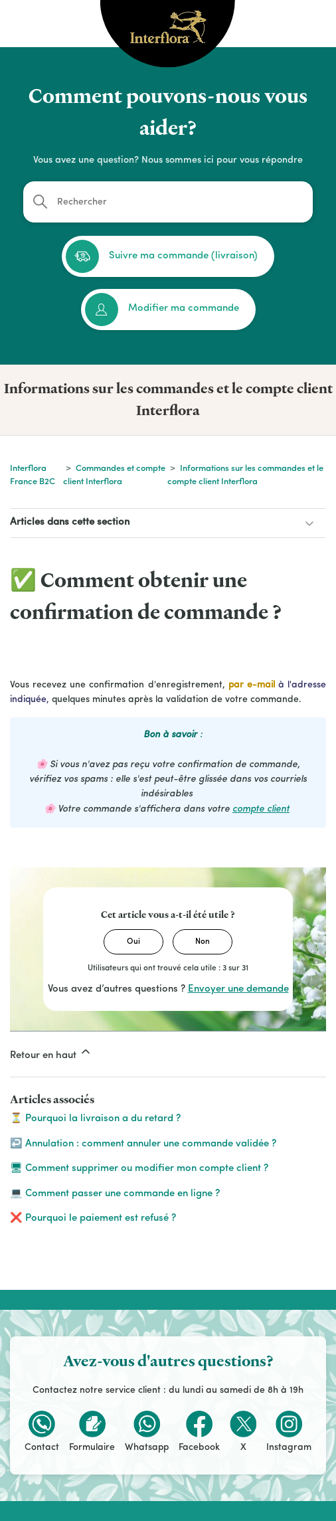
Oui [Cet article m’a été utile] (133, 942)
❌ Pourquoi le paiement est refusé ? (93, 1218)
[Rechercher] (168, 202)
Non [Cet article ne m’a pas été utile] (202, 942)
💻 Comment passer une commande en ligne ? (115, 1194)
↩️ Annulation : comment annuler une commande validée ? (143, 1144)
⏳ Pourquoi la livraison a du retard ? (95, 1119)
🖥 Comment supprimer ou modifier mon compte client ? (139, 1169)
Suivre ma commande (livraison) (162, 256)
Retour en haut (51, 1053)
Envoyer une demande (238, 989)
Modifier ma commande (162, 309)
